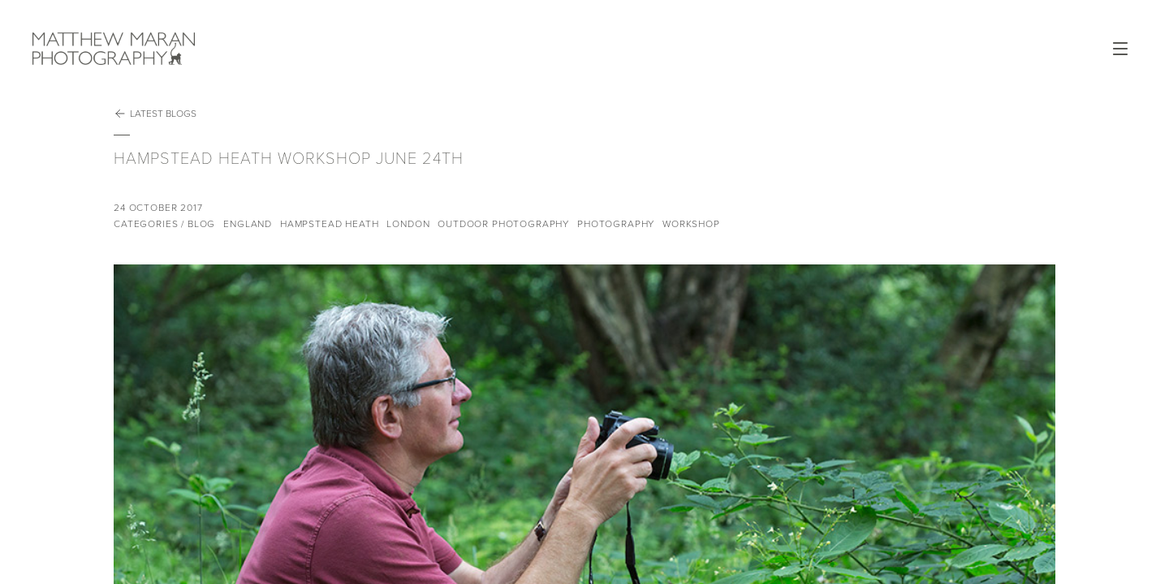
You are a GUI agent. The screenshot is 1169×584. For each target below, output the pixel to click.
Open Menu (1120, 48)
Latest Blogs (155, 113)
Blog (201, 224)
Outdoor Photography (503, 224)
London (407, 224)
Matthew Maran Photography (178, 48)
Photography (615, 224)
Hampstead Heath (329, 224)
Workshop (691, 224)
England (247, 224)
